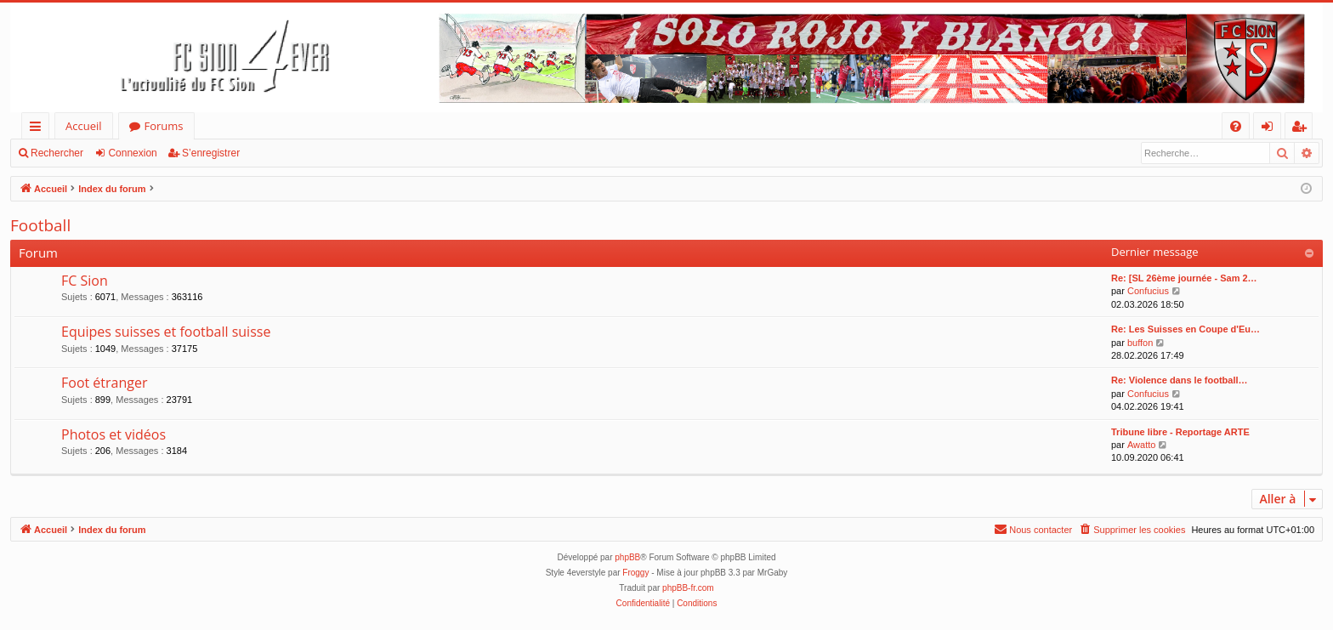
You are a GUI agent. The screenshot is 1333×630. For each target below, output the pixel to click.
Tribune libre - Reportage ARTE (1180, 432)
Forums (164, 125)
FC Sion (84, 280)
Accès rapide (38, 128)
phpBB (627, 557)
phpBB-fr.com (688, 588)
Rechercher (57, 153)
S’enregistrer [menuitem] (1302, 128)
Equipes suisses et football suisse (165, 331)
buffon (1140, 343)
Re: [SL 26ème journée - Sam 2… (1184, 278)
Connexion (132, 153)
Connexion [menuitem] (1271, 128)
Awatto (1141, 445)
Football (40, 225)
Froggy (635, 572)
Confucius (1148, 291)
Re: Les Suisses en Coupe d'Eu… (1185, 329)
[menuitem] (1235, 126)
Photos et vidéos (113, 434)
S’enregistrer (211, 153)
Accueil (83, 125)
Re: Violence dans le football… (1179, 380)
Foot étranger (104, 382)
